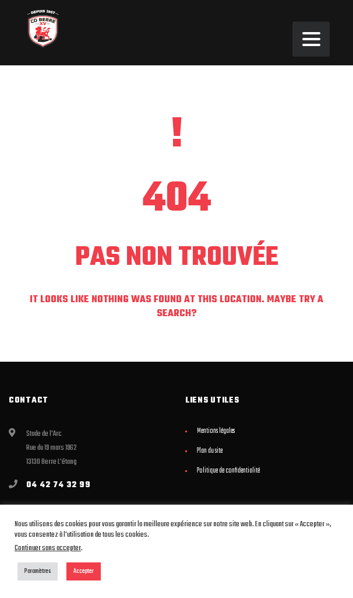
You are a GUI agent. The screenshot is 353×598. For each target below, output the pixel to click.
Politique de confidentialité (228, 471)
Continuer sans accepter (48, 548)
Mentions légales (216, 431)
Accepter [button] (83, 571)
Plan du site (210, 451)
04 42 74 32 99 (58, 485)
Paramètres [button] (37, 571)
